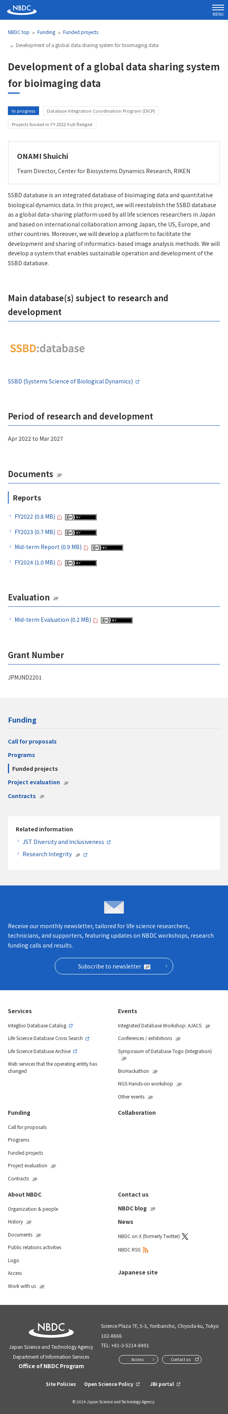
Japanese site (138, 1272)
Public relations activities (34, 1247)
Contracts (26, 796)
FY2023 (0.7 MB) (35, 532)
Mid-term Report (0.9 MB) (48, 547)
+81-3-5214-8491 (130, 1345)
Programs (21, 755)
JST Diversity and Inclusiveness (63, 842)
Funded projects (80, 31)
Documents (24, 1234)
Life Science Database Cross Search (45, 1038)
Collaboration (137, 1112)
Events (127, 1011)
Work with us (26, 1285)
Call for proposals (32, 741)
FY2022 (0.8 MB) (35, 516)
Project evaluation (38, 782)
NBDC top (19, 31)
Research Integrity (51, 854)
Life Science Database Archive (39, 1051)
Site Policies (61, 1383)
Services (20, 1011)
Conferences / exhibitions (149, 1038)
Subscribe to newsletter (114, 966)
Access (15, 1272)
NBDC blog (137, 1208)
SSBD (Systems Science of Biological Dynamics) (70, 381)
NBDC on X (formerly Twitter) (149, 1236)
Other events (135, 1096)
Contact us (133, 1194)
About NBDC (24, 1194)
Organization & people (33, 1208)
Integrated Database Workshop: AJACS (164, 1025)
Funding (46, 31)
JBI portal (162, 1383)
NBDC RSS (129, 1249)
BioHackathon (138, 1070)
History (20, 1221)
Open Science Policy (108, 1383)
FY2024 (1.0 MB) (35, 562)
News (125, 1221)
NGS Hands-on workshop (150, 1083)
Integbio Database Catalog (37, 1025)
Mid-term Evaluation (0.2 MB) (53, 619)
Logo (13, 1260)
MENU (218, 11)
